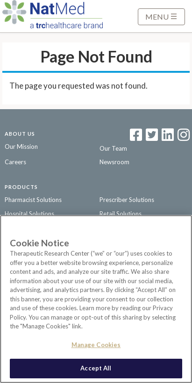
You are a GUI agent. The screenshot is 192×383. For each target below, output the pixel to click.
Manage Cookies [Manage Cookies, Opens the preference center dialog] (96, 344)
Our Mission (21, 146)
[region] (96, 299)
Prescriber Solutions (127, 199)
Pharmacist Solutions (33, 199)
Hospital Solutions (29, 213)
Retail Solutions (121, 213)
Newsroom (114, 162)
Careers (15, 162)
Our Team (113, 148)
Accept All (95, 368)
